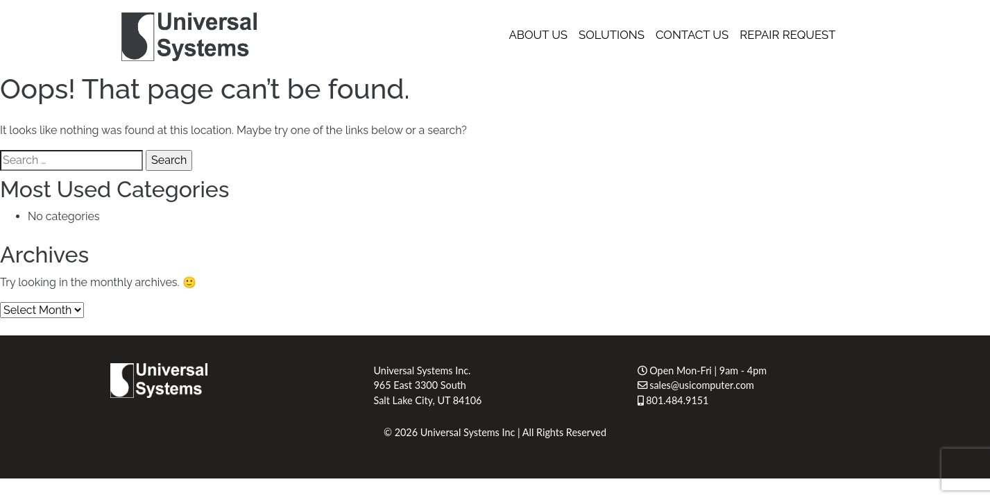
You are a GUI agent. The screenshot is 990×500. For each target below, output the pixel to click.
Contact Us (692, 35)
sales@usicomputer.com (696, 385)
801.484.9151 (673, 400)
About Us (538, 35)
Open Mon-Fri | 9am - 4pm (702, 370)
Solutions (612, 35)
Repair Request (787, 35)
